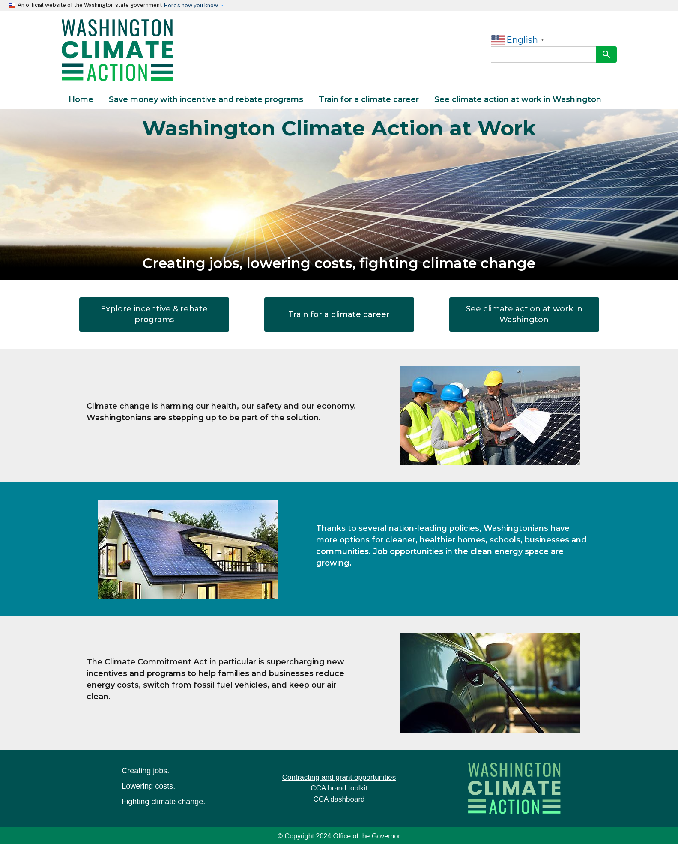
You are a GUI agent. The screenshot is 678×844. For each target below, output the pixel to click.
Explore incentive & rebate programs (154, 314)
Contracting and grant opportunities (339, 777)
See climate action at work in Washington (517, 99)
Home (81, 99)
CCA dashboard (338, 799)
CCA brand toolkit (339, 788)
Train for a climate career (369, 99)
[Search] (543, 54)
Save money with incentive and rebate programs (206, 99)
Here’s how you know (191, 5)
